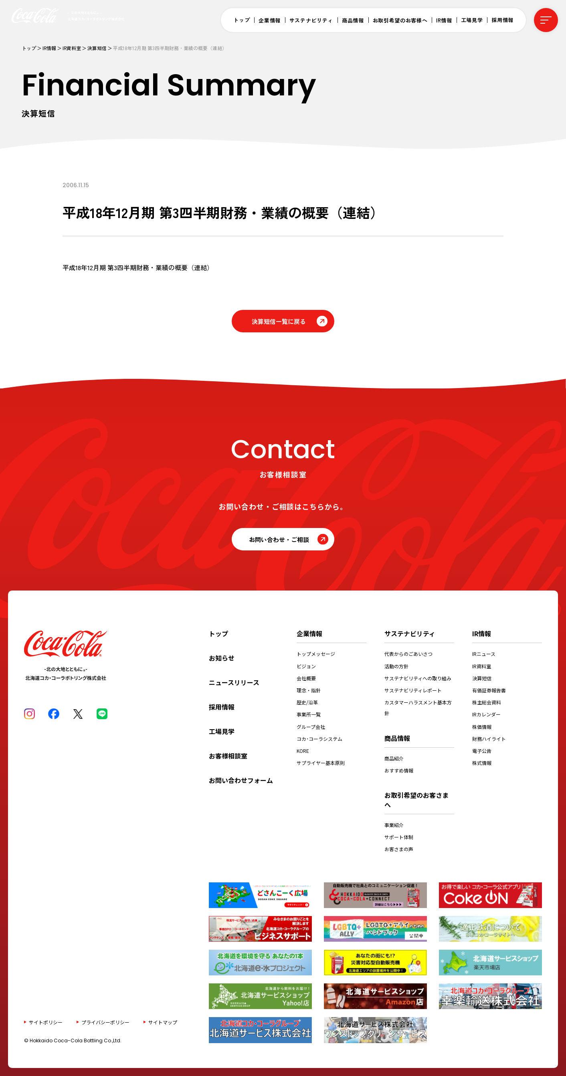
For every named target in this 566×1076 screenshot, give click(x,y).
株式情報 (481, 762)
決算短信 (97, 47)
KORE (303, 750)
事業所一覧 (309, 714)
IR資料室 (72, 47)
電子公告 (481, 750)
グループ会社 (311, 726)
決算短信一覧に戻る (279, 321)
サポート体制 (398, 836)
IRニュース (483, 653)
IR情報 (444, 20)
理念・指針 (309, 690)
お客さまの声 (398, 848)
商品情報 (353, 20)
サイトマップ (162, 1021)
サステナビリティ (311, 20)
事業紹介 (394, 824)
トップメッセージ (316, 653)
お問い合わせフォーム (241, 780)
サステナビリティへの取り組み (417, 678)
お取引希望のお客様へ (400, 20)
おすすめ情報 (398, 770)
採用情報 (502, 20)
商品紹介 (394, 758)
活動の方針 (396, 666)
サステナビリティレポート (413, 690)
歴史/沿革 (307, 702)
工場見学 (472, 20)
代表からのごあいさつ (408, 653)
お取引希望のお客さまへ (416, 799)
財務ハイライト (489, 738)
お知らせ (221, 658)
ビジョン (306, 666)
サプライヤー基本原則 (321, 762)
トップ (241, 20)
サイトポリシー (46, 1021)
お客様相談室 (228, 755)
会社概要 (306, 678)
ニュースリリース (234, 682)
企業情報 (270, 20)
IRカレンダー (486, 714)
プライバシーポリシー (105, 1021)
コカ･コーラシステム (319, 738)
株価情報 (481, 726)
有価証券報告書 (489, 690)
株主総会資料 (486, 702)
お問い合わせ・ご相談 (279, 539)
